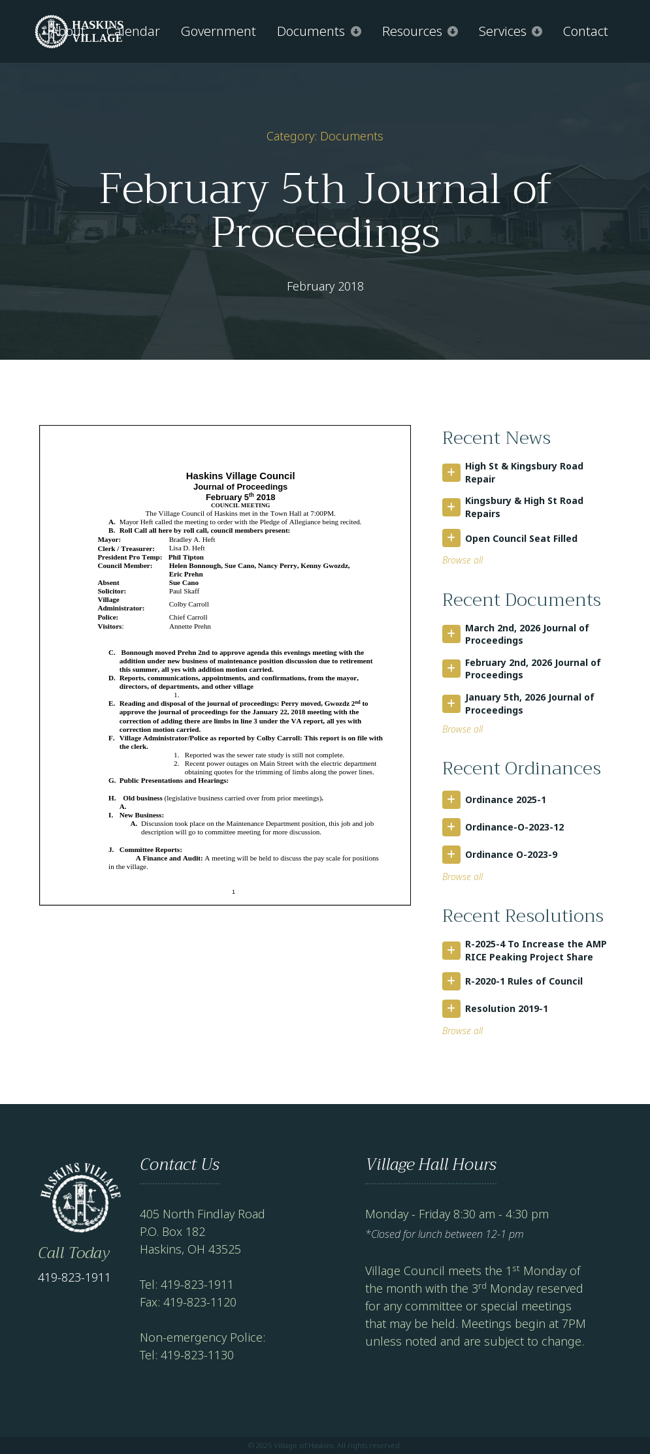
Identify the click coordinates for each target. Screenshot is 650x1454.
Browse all (462, 560)
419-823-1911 (74, 1277)
